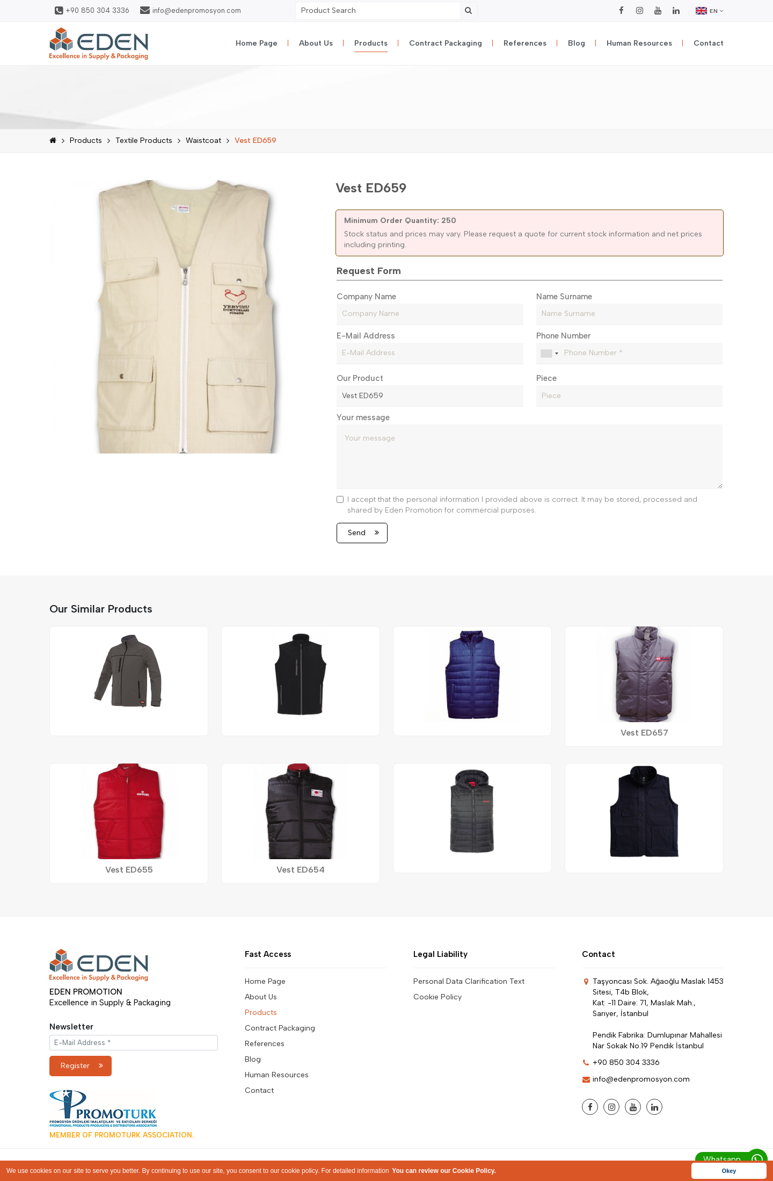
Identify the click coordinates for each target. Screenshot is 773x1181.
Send (363, 532)
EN (710, 11)
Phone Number (563, 336)
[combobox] (549, 353)
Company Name (366, 296)
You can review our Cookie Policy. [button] (444, 1171)
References (525, 43)
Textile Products (143, 140)
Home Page (257, 43)
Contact (709, 43)
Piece (546, 378)
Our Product (360, 378)
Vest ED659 (255, 140)
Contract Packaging (445, 43)
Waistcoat (203, 140)
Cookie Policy (437, 997)
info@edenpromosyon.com (190, 10)
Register (82, 1065)
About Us (316, 43)
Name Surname (564, 296)
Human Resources (639, 43)
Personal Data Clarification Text (468, 981)
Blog (576, 43)
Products (371, 43)
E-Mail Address (366, 336)
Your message (363, 417)
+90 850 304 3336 (92, 11)
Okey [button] (729, 1171)
